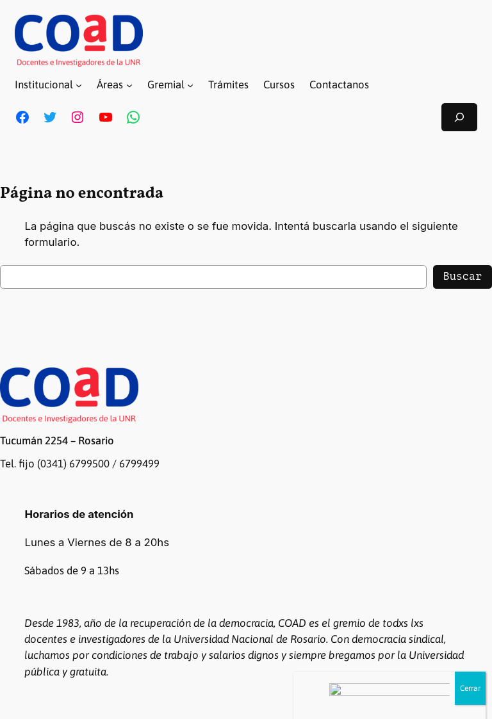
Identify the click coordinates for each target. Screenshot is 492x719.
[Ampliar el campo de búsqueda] (459, 117)
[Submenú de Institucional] (79, 85)
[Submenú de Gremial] (190, 85)
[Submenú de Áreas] (129, 85)
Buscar (462, 276)
